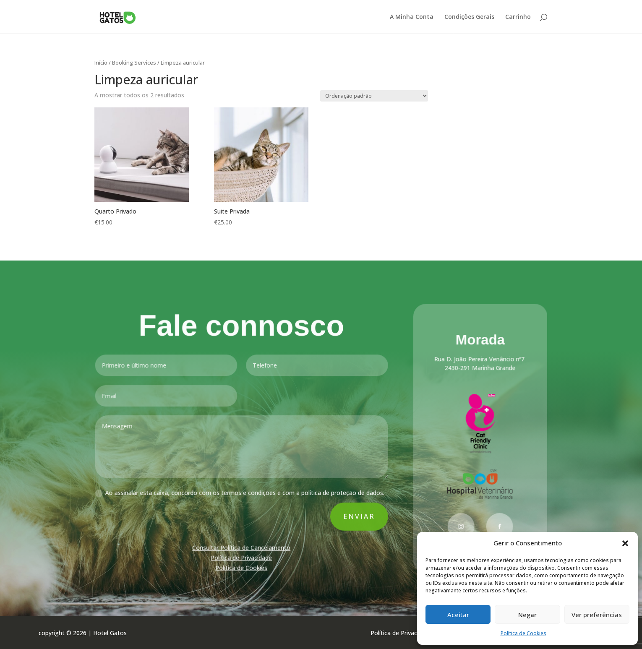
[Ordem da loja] (374, 96)
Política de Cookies (523, 633)
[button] (625, 543)
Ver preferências (597, 614)
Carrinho (518, 17)
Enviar (359, 515)
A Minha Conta (411, 17)
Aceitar (458, 614)
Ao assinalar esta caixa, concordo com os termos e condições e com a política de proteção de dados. (240, 492)
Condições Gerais (469, 17)
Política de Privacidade (242, 556)
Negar (527, 614)
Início (100, 62)
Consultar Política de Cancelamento (242, 547)
